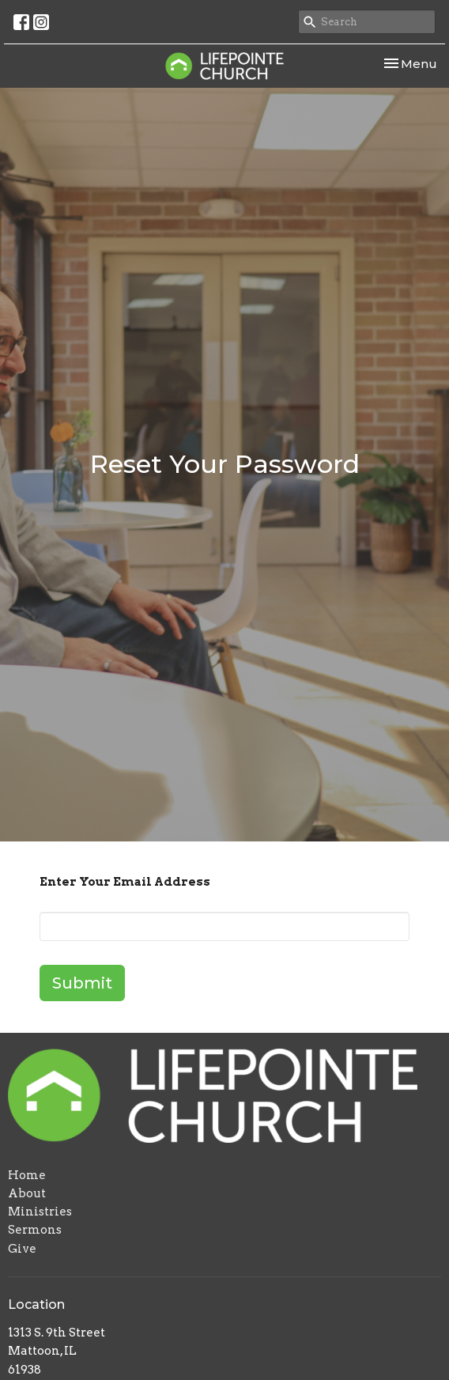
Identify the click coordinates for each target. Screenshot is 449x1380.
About (27, 1193)
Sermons (35, 1230)
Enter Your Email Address (125, 882)
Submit (82, 983)
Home (27, 1175)
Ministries (40, 1211)
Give (22, 1249)
